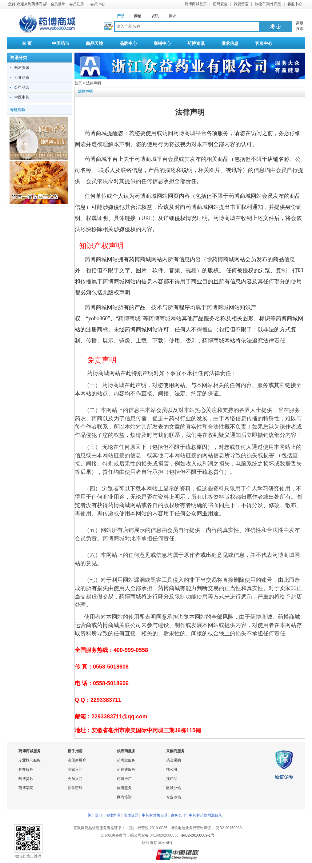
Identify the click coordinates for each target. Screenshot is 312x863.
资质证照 (131, 815)
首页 (78, 83)
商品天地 (94, 43)
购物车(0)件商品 (268, 4)
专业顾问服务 (29, 760)
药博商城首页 (196, 4)
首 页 (27, 43)
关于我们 (94, 815)
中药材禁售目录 (155, 815)
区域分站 (173, 788)
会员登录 (57, 4)
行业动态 (21, 77)
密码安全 (220, 4)
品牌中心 (128, 43)
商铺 (138, 16)
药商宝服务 (126, 760)
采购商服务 (175, 751)
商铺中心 (162, 43)
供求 (172, 16)
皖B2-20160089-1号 (198, 835)
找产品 (171, 779)
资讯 (155, 16)
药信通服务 (126, 769)
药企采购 (173, 760)
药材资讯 (21, 68)
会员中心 (97, 4)
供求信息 (229, 43)
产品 (120, 16)
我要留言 (241, 4)
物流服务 (124, 788)
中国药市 (60, 43)
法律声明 (113, 815)
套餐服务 (25, 769)
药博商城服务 (29, 751)
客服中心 (294, 4)
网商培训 (124, 797)
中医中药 (21, 97)
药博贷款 (25, 779)
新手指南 (75, 751)
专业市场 (173, 797)
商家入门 (75, 769)
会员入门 (75, 779)
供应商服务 (126, 751)
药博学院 (25, 788)
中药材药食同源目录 (205, 815)
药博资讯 (196, 43)
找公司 (171, 769)
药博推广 (124, 779)
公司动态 (21, 87)
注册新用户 (77, 760)
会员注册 (76, 4)
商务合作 (178, 815)
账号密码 (75, 788)
